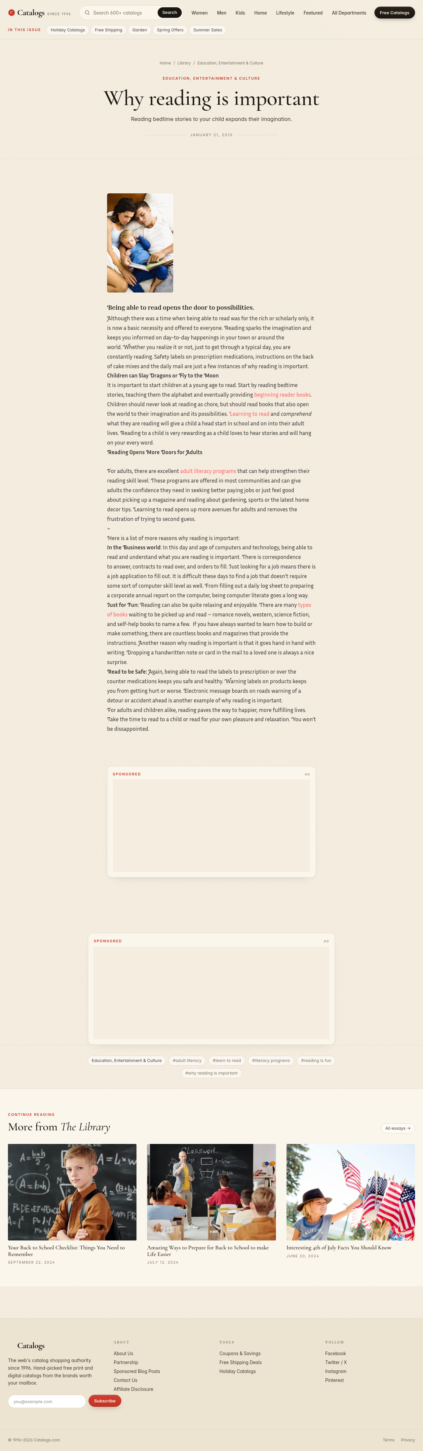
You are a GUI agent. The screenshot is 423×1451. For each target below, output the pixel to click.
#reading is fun (316, 1060)
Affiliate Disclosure (133, 1389)
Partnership (126, 1362)
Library (184, 62)
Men (221, 13)
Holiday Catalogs (68, 29)
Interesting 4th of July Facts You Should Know (339, 1247)
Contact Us (125, 1380)
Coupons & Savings (240, 1353)
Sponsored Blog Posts (137, 1371)
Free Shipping (108, 29)
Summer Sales (207, 29)
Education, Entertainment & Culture (230, 62)
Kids (240, 13)
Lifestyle (285, 13)
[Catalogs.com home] (39, 13)
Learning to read (249, 413)
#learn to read (227, 1060)
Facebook (335, 1353)
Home (260, 13)
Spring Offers (170, 29)
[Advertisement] (211, 825)
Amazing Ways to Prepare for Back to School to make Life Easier (208, 1251)
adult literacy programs (208, 470)
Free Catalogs (394, 12)
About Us (123, 1353)
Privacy (408, 1439)
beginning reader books (282, 394)
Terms (388, 1439)
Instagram (336, 1371)
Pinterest (334, 1380)
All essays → (398, 1128)
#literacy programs (271, 1060)
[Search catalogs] (131, 12)
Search (169, 12)
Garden (139, 29)
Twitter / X (336, 1362)
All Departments (349, 13)
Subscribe (105, 1400)
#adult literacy (187, 1060)
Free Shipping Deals (240, 1362)
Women (200, 13)
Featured (313, 13)
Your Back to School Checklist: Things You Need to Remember (66, 1251)
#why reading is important (211, 1073)
